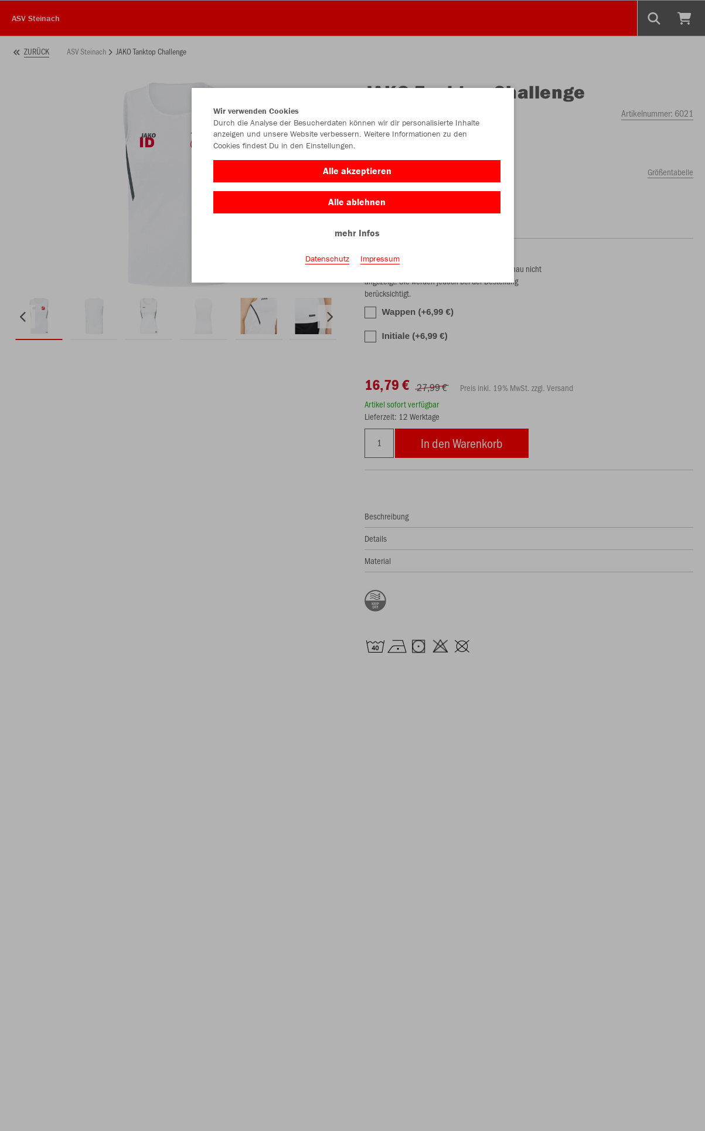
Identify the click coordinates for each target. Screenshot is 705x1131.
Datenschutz (327, 258)
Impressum (380, 258)
